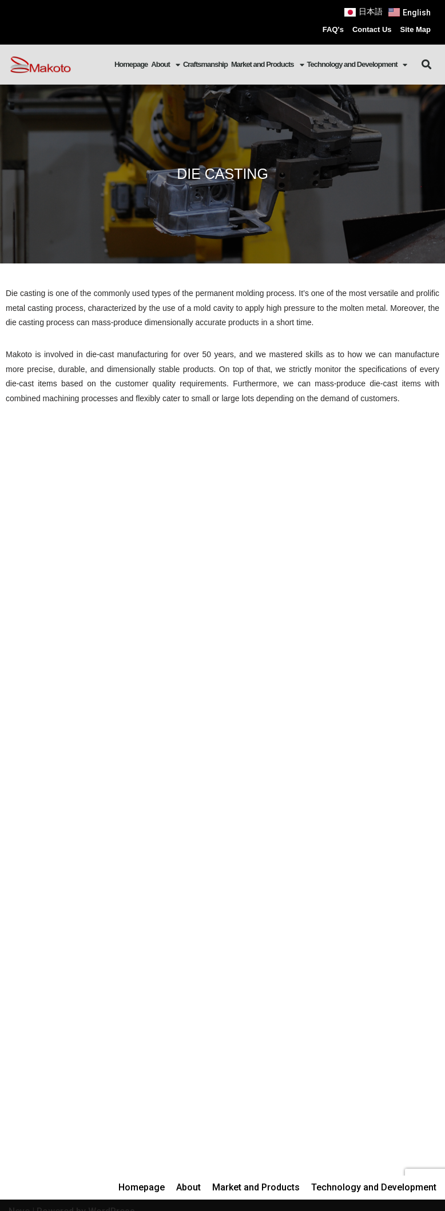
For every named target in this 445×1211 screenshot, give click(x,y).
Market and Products (267, 64)
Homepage (131, 64)
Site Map (415, 29)
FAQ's (333, 29)
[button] (426, 64)
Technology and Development (357, 64)
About (165, 64)
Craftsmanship (205, 64)
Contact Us (372, 29)
